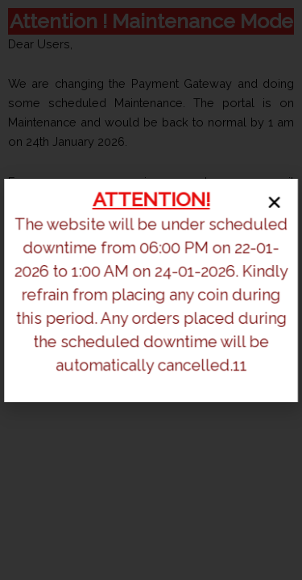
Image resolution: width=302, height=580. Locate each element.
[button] (272, 203)
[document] (151, 290)
